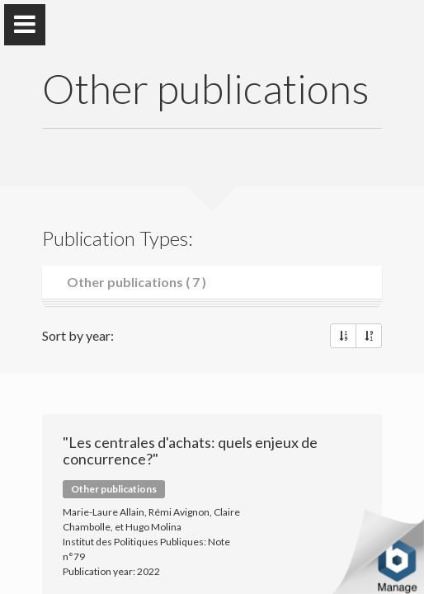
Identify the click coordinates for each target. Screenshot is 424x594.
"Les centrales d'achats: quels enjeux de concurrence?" (190, 450)
